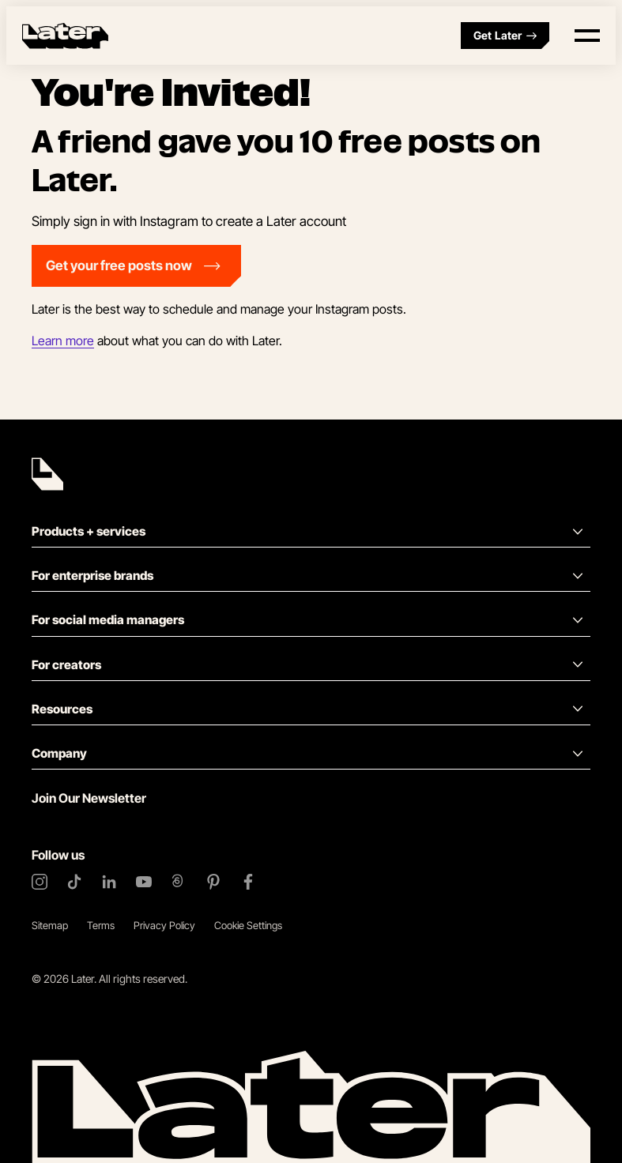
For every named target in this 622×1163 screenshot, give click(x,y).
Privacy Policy (164, 925)
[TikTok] (74, 882)
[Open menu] (587, 35)
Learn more (63, 340)
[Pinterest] (213, 882)
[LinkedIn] (109, 882)
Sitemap (50, 925)
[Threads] (179, 882)
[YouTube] (144, 882)
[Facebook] (248, 882)
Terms (101, 925)
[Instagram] (39, 882)
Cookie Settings (248, 925)
